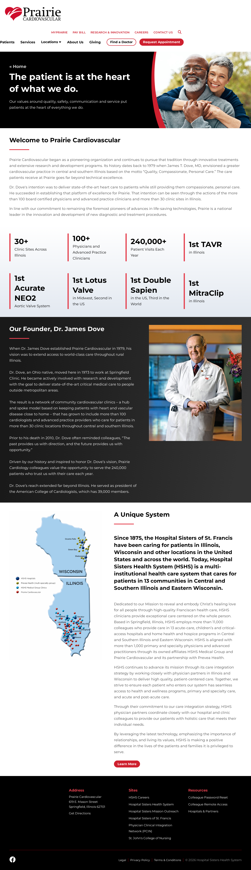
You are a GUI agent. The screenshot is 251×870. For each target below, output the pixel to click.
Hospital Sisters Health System (151, 804)
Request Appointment (161, 42)
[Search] (180, 32)
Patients (7, 42)
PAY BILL (79, 32)
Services (27, 42)
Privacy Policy (140, 860)
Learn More (127, 764)
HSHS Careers (139, 797)
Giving (95, 42)
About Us (75, 42)
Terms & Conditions (167, 860)
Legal (122, 860)
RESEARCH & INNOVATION (110, 32)
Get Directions (80, 813)
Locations (51, 42)
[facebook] (12, 859)
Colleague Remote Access (207, 804)
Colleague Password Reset (208, 797)
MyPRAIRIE (59, 32)
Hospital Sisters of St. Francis (150, 818)
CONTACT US (163, 32)
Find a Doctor (121, 42)
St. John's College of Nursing (150, 838)
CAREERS (142, 32)
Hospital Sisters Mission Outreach (154, 811)
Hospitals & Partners (203, 811)
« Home (17, 66)
